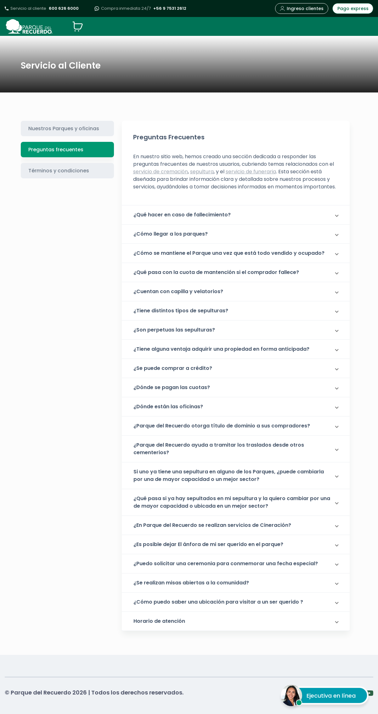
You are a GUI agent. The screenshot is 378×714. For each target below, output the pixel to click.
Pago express (353, 8)
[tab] (67, 128)
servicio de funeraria (251, 171)
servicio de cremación (160, 171)
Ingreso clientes (302, 8)
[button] (236, 214)
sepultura (202, 171)
